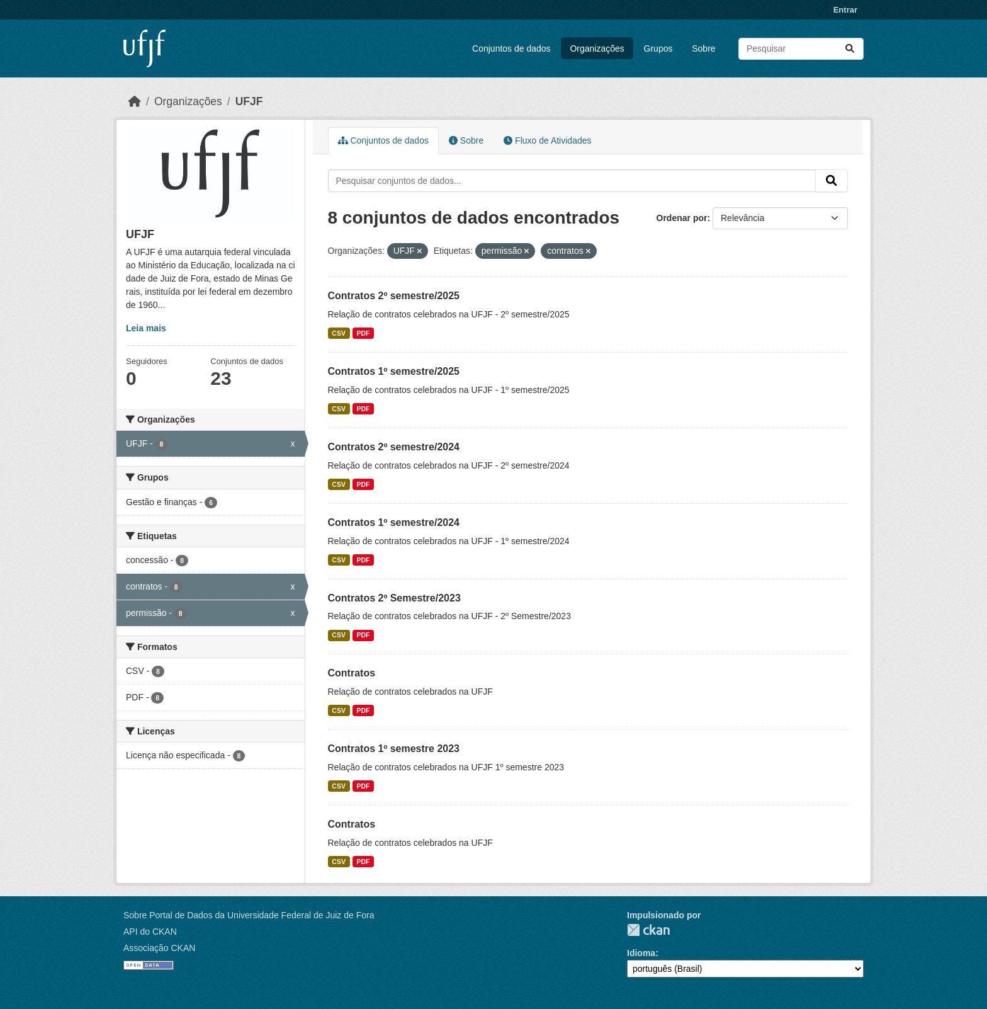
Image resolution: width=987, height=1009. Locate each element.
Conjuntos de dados (511, 48)
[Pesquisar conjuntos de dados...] (801, 49)
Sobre (703, 48)
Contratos (352, 673)
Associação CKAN (159, 948)
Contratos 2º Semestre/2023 (394, 598)
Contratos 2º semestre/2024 (394, 447)
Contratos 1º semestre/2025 (394, 371)
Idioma (641, 953)
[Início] (134, 101)
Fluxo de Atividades (547, 140)
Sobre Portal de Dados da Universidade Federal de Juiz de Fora (248, 915)
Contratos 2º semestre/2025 (394, 295)
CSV (339, 333)
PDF (362, 333)
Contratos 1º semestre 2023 (394, 748)
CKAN (648, 930)
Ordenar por (682, 218)
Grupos (658, 48)
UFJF (249, 101)
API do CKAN (150, 931)
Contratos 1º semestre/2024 (394, 522)
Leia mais (146, 328)
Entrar (845, 9)
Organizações (597, 48)
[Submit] (849, 49)
